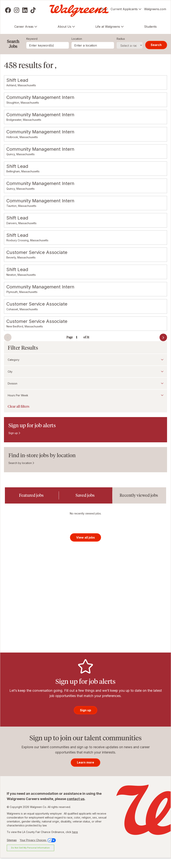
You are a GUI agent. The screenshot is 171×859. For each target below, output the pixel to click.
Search (156, 45)
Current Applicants (124, 9)
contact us (75, 800)
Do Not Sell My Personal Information (30, 849)
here (75, 833)
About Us (64, 26)
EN (102, 9)
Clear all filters (18, 406)
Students (150, 26)
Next (157, 338)
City (10, 371)
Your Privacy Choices (38, 841)
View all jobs (85, 538)
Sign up (13, 433)
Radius (121, 38)
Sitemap (12, 841)
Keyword (31, 38)
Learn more (85, 763)
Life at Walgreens (107, 26)
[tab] (32, 495)
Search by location (20, 463)
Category (13, 359)
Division (12, 383)
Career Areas (23, 26)
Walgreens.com (155, 9)
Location (76, 38)
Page (69, 337)
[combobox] (92, 45)
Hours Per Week (18, 395)
